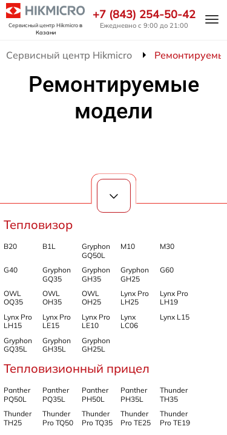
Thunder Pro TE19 (175, 418)
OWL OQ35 (13, 297)
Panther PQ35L (55, 394)
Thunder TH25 (17, 418)
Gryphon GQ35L (18, 344)
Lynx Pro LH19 (174, 297)
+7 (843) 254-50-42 (144, 14)
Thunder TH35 (174, 394)
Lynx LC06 (129, 321)
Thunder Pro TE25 (135, 418)
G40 (11, 269)
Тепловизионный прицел (77, 368)
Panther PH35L (133, 394)
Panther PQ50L (17, 394)
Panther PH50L (95, 394)
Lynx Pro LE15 (56, 321)
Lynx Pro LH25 (134, 297)
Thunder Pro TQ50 (57, 418)
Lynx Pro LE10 (96, 321)
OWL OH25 (91, 297)
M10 (127, 246)
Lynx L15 (174, 316)
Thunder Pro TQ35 (97, 418)
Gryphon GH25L (96, 344)
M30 (167, 246)
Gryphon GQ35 (56, 274)
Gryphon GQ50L (96, 250)
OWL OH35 (52, 297)
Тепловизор (38, 224)
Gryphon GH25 (134, 274)
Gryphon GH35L (56, 344)
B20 (10, 246)
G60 (167, 269)
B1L (49, 246)
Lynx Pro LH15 (18, 321)
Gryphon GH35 (96, 274)
